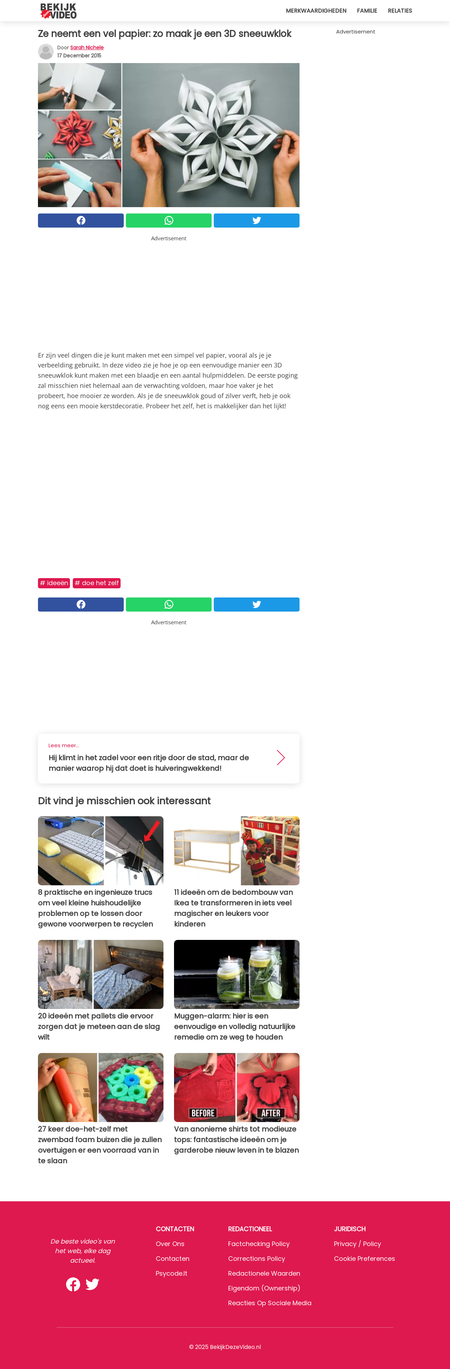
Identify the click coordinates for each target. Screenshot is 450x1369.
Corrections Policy (256, 1258)
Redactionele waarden (264, 1273)
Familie (367, 11)
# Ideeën (54, 582)
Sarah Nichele (87, 47)
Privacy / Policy (357, 1243)
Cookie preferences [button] (364, 1258)
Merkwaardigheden (316, 11)
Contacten (172, 1258)
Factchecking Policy (259, 1243)
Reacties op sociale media (269, 1303)
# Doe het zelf (97, 582)
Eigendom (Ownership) (264, 1288)
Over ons (170, 1243)
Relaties (400, 11)
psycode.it (171, 1273)
